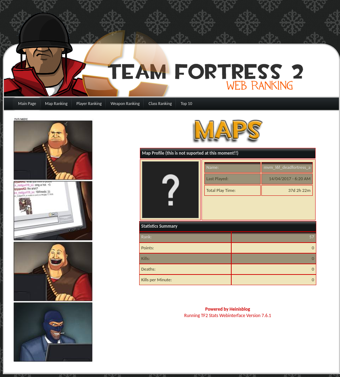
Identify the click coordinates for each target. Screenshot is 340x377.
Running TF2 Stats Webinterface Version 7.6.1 (227, 315)
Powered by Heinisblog (227, 309)
